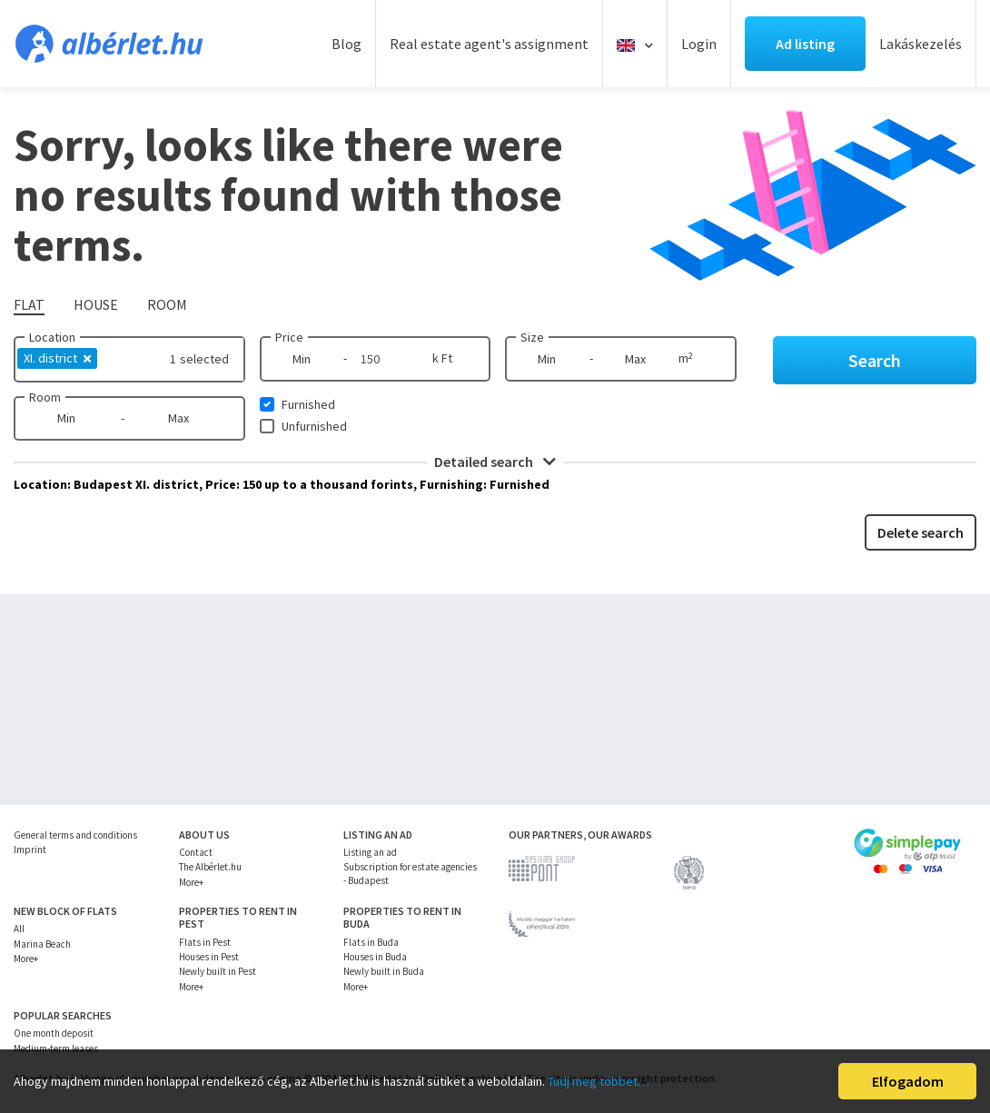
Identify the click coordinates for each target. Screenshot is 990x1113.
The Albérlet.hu (210, 866)
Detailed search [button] (495, 461)
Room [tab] (167, 304)
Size (532, 337)
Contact (196, 852)
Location (52, 337)
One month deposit (54, 1033)
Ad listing (805, 44)
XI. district (57, 358)
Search (874, 360)
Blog (346, 44)
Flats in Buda (371, 942)
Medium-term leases (56, 1048)
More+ (191, 882)
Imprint (30, 849)
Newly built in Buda (383, 971)
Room (45, 397)
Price (289, 337)
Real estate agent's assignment (489, 44)
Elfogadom (908, 1081)
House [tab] (96, 304)
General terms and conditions (75, 835)
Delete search (920, 532)
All (19, 928)
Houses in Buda (375, 956)
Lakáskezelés (920, 44)
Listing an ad (370, 852)
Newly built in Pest (217, 971)
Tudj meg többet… (598, 1081)
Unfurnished (314, 426)
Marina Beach (42, 944)
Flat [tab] (29, 304)
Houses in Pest (209, 956)
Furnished (308, 404)
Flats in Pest (205, 942)
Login (699, 44)
